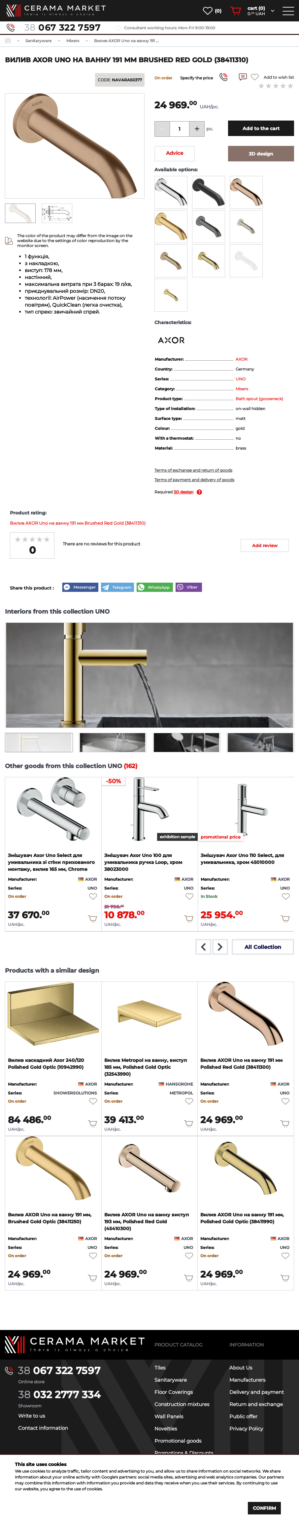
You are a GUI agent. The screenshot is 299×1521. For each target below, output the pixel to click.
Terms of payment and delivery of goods (194, 479)
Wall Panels (168, 1416)
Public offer (243, 1416)
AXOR (242, 359)
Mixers (242, 388)
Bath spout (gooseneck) (259, 398)
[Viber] (189, 588)
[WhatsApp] (155, 588)
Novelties (165, 1428)
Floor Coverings (173, 1392)
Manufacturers (247, 1380)
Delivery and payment (256, 1392)
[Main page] (75, 1344)
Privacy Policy (246, 1428)
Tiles (159, 1368)
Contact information (43, 1428)
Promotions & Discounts (183, 1453)
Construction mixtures (181, 1404)
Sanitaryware (170, 1380)
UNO (241, 378)
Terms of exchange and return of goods (193, 470)
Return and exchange (256, 1404)
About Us (240, 1368)
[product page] (53, 809)
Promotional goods (177, 1441)
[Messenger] (80, 588)
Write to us (31, 1416)
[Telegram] (117, 588)
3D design (183, 491)
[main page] (56, 11)
